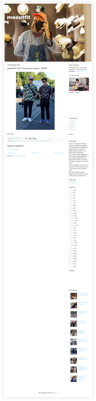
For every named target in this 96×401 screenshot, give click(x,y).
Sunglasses (47, 141)
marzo (72, 240)
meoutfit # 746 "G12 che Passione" (83, 303)
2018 (72, 208)
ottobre (72, 223)
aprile (72, 237)
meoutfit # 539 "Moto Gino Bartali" (83, 340)
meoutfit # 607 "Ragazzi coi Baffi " (83, 358)
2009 (72, 261)
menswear (28, 141)
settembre (73, 225)
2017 (72, 210)
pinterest (72, 129)
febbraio (72, 242)
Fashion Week (20, 141)
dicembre (72, 218)
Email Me (73, 121)
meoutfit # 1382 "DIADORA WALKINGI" (82, 332)
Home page (35, 153)
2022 (72, 198)
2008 (72, 263)
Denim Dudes (73, 182)
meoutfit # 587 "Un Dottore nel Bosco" (83, 294)
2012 (72, 253)
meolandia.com (79, 71)
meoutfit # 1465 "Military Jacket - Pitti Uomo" (82, 368)
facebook (72, 123)
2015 (72, 216)
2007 (72, 266)
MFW (32, 141)
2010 (72, 258)
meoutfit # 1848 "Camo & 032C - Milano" (82, 350)
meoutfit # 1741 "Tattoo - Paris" (82, 321)
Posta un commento (14, 149)
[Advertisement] (78, 105)
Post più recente (12, 153)
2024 (72, 192)
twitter (72, 125)
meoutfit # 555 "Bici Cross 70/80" (83, 312)
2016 (72, 213)
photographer (41, 141)
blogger (14, 141)
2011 (72, 256)
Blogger (55, 392)
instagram (72, 127)
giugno (72, 232)
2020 (72, 203)
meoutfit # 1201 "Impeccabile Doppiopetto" (82, 377)
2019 (72, 205)
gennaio (72, 245)
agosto (72, 228)
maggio (72, 235)
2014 (72, 248)
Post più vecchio (59, 153)
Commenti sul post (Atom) (19, 156)
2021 (72, 200)
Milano (36, 141)
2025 (72, 190)
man (25, 141)
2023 (72, 195)
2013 (72, 251)
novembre (73, 220)
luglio (72, 230)
